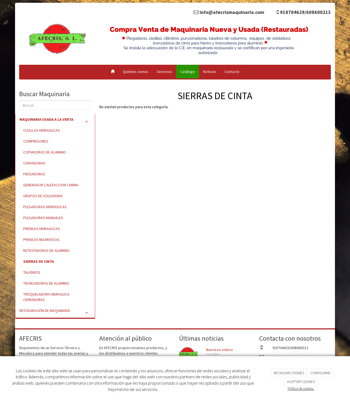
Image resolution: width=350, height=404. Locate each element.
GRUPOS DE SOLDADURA (43, 195)
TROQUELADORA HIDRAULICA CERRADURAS (46, 297)
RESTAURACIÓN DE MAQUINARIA (55, 312)
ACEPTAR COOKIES (301, 381)
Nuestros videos (219, 349)
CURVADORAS (34, 163)
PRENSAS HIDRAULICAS (41, 228)
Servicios (164, 71)
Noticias (209, 71)
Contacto (232, 71)
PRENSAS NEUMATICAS (41, 239)
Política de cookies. (301, 388)
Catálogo (187, 71)
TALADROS (31, 272)
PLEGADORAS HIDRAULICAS (45, 206)
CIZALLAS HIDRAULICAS (41, 130)
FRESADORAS (34, 174)
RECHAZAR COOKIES (289, 373)
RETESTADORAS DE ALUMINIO (46, 250)
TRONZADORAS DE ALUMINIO (46, 283)
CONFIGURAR (320, 373)
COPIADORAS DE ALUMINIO (44, 152)
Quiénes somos (135, 71)
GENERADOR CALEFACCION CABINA (50, 184)
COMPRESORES (35, 141)
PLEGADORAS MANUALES (43, 217)
